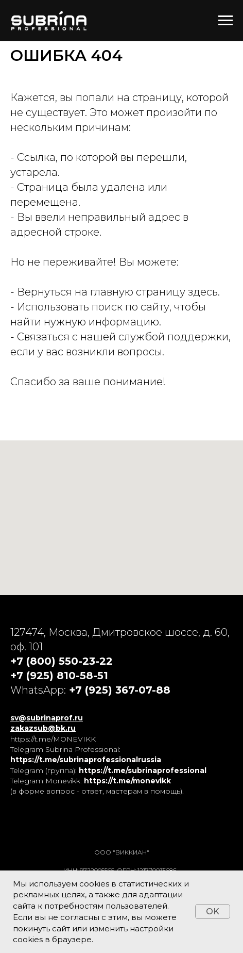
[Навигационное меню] (225, 20)
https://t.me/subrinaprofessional (142, 770)
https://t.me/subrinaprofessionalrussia (85, 759)
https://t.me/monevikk (127, 780)
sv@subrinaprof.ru (46, 717)
